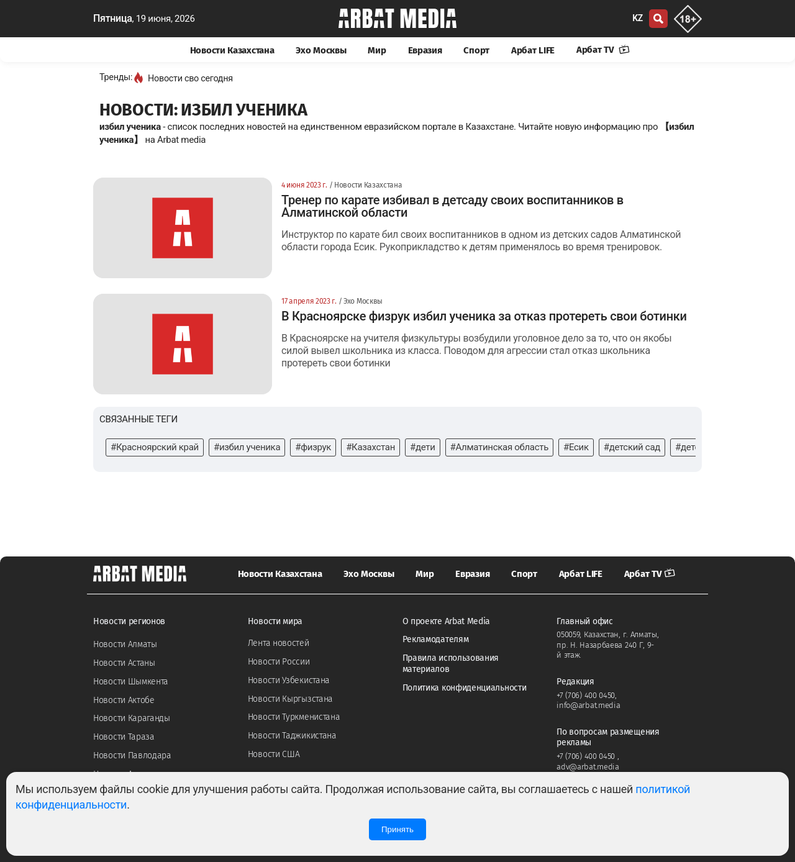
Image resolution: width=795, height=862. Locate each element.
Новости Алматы (125, 644)
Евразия (425, 50)
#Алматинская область (499, 447)
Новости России (279, 661)
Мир (377, 50)
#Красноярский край (155, 447)
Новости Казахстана (232, 50)
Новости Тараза (124, 737)
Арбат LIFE (533, 50)
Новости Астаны (124, 663)
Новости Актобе (124, 700)
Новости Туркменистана (294, 717)
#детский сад (632, 447)
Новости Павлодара (132, 755)
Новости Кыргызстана (290, 699)
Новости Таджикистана (292, 735)
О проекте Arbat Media (446, 621)
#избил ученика (247, 447)
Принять (397, 829)
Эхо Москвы (321, 50)
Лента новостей (278, 643)
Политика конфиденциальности (464, 688)
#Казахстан (370, 447)
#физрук (313, 447)
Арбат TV (603, 49)
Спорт (476, 50)
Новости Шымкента (130, 681)
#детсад (692, 447)
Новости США (274, 754)
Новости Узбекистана (289, 680)
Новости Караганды (131, 718)
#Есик (576, 447)
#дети (422, 447)
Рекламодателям (435, 639)
